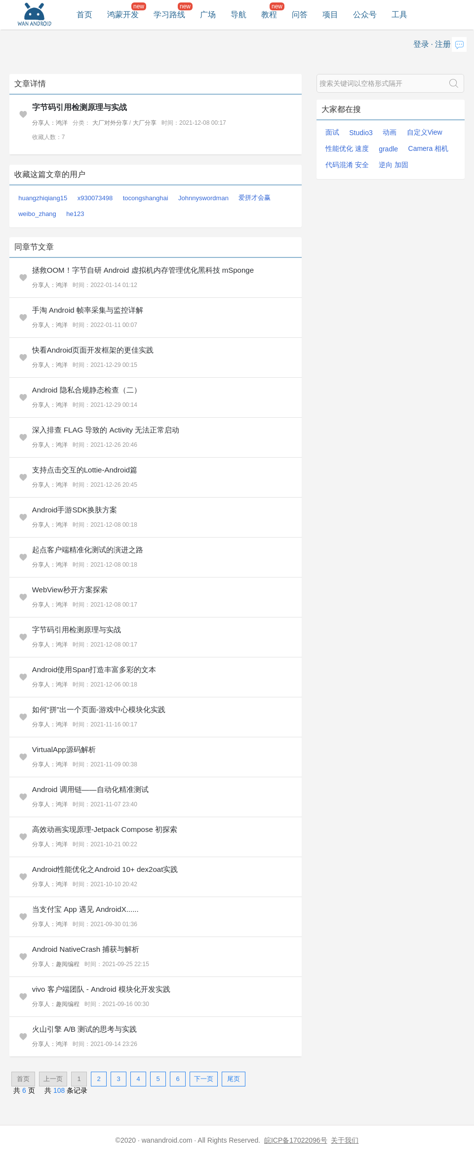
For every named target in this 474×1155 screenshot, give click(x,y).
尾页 (233, 1079)
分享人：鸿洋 (50, 122)
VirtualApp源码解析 (64, 749)
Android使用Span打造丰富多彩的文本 (94, 669)
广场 (208, 14)
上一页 (53, 1079)
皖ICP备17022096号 (295, 1140)
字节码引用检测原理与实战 (79, 107)
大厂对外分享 (110, 122)
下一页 (203, 1079)
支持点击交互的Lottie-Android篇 (84, 470)
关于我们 (344, 1140)
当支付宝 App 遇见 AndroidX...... (85, 909)
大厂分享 (145, 122)
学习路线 (169, 14)
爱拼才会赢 (254, 197)
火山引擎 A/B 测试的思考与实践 (84, 1029)
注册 (443, 44)
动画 (389, 132)
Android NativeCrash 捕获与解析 (86, 949)
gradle (388, 149)
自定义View (424, 132)
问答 (300, 14)
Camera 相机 (428, 148)
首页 (84, 14)
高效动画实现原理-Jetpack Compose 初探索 (104, 829)
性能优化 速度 (347, 148)
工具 (399, 14)
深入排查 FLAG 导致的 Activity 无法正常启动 (105, 430)
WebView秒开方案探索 (70, 589)
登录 (421, 44)
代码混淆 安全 (347, 165)
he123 (75, 213)
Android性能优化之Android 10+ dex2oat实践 (105, 869)
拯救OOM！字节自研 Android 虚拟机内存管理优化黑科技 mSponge (143, 270)
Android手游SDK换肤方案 (75, 509)
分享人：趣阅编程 (55, 964)
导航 (238, 14)
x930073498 (95, 198)
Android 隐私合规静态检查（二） (86, 390)
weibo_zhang (37, 213)
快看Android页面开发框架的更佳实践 (93, 350)
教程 (269, 14)
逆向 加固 (393, 165)
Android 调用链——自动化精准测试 (90, 789)
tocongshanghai (145, 198)
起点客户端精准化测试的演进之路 (87, 549)
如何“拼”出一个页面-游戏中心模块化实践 (98, 709)
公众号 (365, 14)
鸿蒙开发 (123, 14)
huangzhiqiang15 (42, 198)
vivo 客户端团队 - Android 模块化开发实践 (101, 989)
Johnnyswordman (203, 198)
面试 (332, 132)
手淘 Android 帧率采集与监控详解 (87, 310)
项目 (330, 14)
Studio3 (360, 133)
